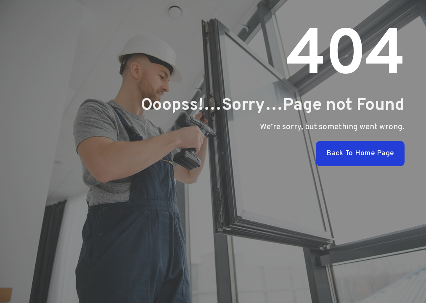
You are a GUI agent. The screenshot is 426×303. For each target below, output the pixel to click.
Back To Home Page (360, 153)
